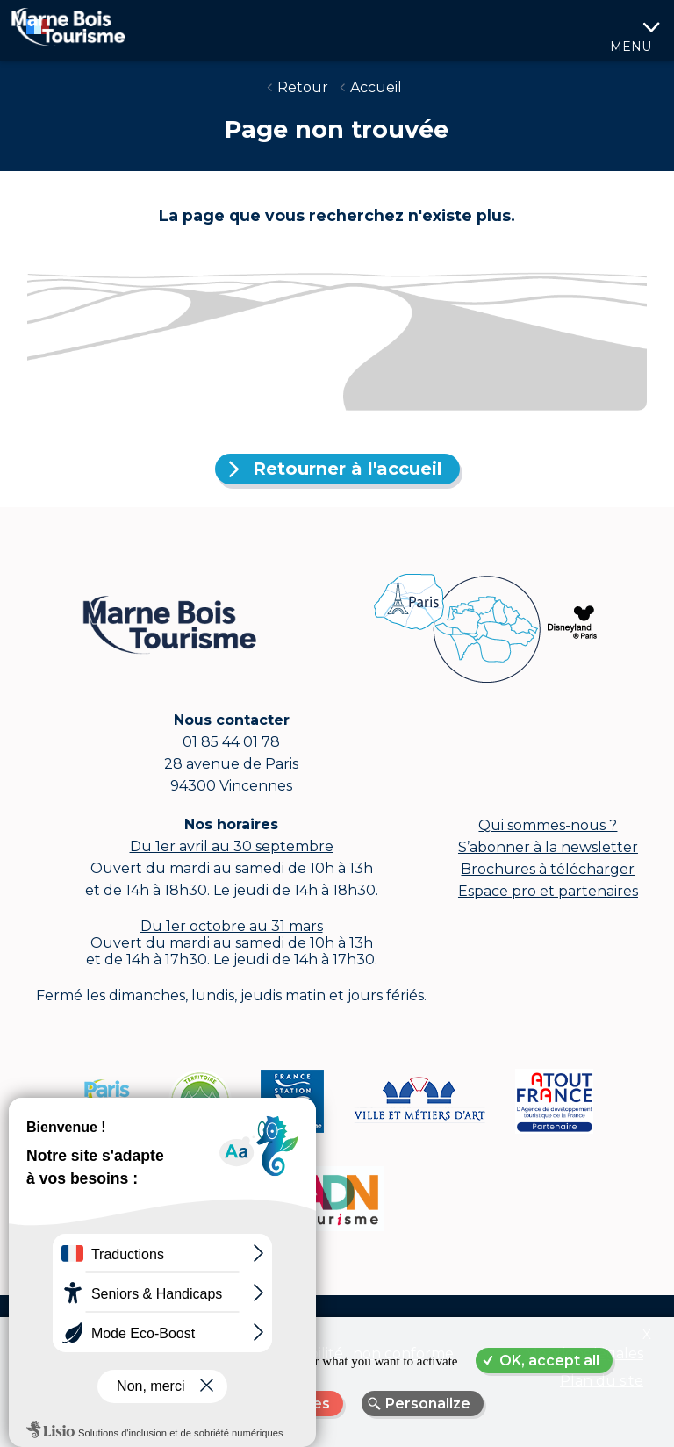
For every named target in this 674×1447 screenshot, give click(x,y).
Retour (302, 87)
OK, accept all (549, 1360)
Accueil (376, 87)
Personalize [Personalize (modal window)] (427, 1403)
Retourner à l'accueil (347, 468)
